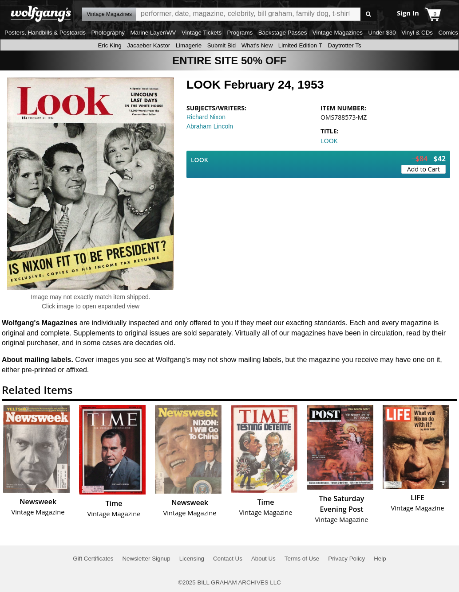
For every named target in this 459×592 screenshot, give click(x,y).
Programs (240, 32)
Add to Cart (423, 169)
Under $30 (382, 32)
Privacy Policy (346, 558)
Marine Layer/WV (153, 32)
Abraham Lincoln (209, 126)
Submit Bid (221, 45)
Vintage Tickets (202, 32)
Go (368, 14)
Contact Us (227, 558)
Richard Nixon (206, 117)
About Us (263, 558)
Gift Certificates (93, 558)
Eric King (109, 45)
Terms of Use (302, 558)
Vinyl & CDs (417, 32)
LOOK (329, 140)
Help (380, 558)
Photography (108, 32)
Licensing (191, 558)
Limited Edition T (300, 45)
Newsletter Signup (146, 558)
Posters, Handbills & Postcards (45, 32)
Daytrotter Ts (344, 45)
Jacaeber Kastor (148, 45)
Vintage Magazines (338, 32)
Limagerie (189, 45)
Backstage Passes (282, 32)
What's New (257, 45)
